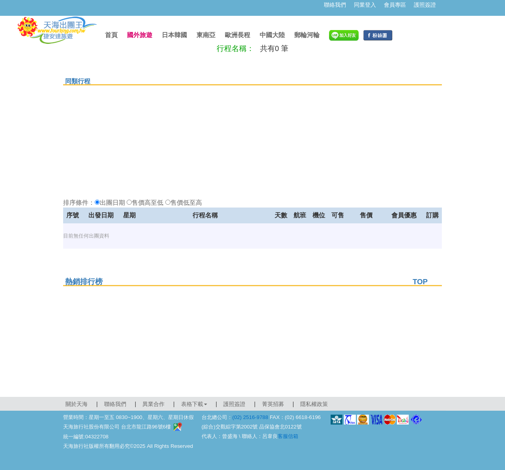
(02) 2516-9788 (250, 417)
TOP (420, 281)
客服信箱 (288, 436)
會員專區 (395, 5)
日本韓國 (174, 35)
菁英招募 (273, 404)
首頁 (111, 35)
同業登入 (365, 5)
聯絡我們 (335, 5)
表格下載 (194, 404)
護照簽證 (425, 5)
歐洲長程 (237, 35)
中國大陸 (272, 35)
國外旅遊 (139, 35)
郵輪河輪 (307, 35)
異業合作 (153, 404)
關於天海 (76, 404)
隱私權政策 (314, 404)
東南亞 (205, 35)
